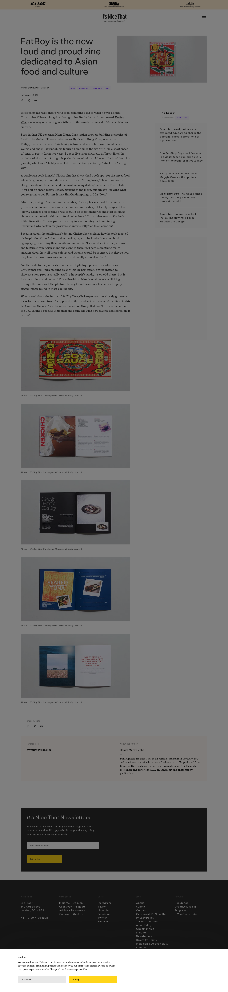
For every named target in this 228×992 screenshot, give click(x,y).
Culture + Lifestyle (71, 913)
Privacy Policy (145, 917)
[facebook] (22, 100)
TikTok (102, 906)
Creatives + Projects (72, 906)
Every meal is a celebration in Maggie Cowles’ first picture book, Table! (179, 177)
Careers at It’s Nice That (151, 913)
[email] (35, 100)
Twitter (102, 917)
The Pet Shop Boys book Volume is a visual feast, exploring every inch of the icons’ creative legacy (181, 157)
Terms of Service (147, 921)
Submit (140, 906)
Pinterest (104, 921)
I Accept (76, 979)
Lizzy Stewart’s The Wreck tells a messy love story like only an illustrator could (181, 197)
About (140, 902)
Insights (141, 932)
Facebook (104, 913)
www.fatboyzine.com (39, 750)
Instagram (104, 902)
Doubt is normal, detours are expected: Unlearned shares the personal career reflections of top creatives (180, 135)
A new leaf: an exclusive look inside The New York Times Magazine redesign (178, 218)
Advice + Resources (72, 910)
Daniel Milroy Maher (38, 88)
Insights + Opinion (71, 902)
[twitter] (29, 100)
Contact (141, 910)
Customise (26, 979)
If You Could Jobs (186, 913)
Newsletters (144, 936)
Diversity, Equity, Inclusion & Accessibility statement (152, 943)
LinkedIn (103, 910)
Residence (182, 902)
